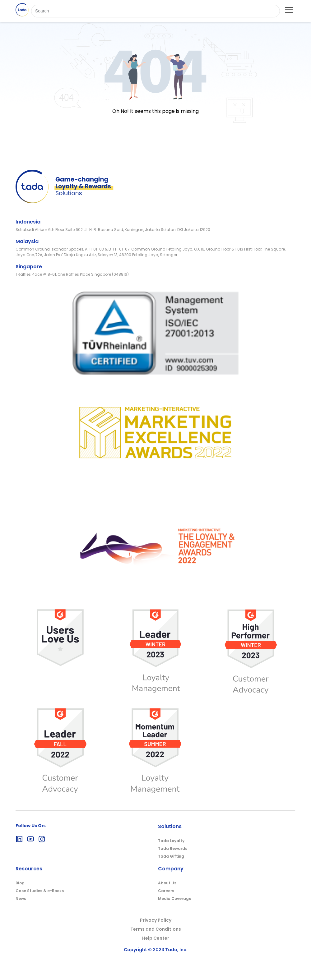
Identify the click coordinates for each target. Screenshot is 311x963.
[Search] (155, 11)
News (21, 898)
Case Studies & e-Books (40, 890)
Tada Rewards (172, 848)
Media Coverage (174, 898)
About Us (167, 883)
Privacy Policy (155, 920)
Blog (20, 883)
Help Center (155, 938)
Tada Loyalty (171, 840)
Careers (166, 890)
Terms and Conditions (155, 929)
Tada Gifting (171, 856)
